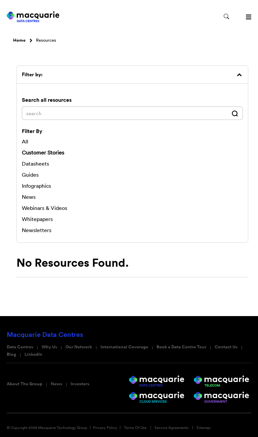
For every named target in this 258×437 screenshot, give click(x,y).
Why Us (49, 347)
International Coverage (124, 347)
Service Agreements (171, 427)
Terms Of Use (135, 427)
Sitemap (204, 427)
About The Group (24, 384)
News (56, 384)
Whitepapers (37, 219)
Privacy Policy (105, 427)
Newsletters (36, 230)
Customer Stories (43, 152)
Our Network (79, 347)
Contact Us (226, 347)
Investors (80, 384)
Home (19, 40)
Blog (11, 354)
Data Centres (20, 347)
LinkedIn (33, 354)
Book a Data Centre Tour (181, 347)
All (25, 141)
